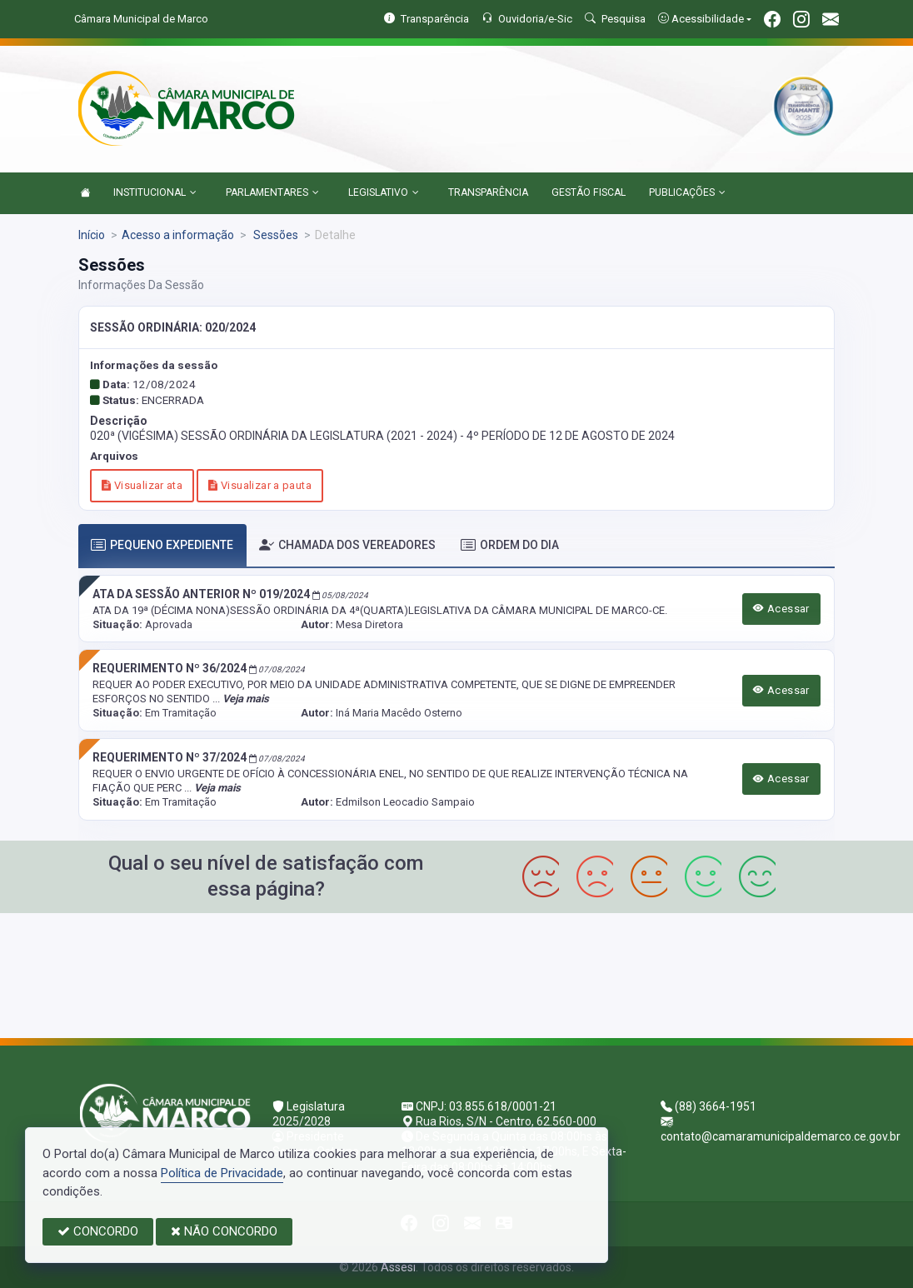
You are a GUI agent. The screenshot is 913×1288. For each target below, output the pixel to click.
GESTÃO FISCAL (588, 192)
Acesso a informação (178, 235)
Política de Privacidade (222, 1173)
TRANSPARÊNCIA (488, 192)
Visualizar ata (142, 485)
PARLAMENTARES (272, 193)
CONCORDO (97, 1231)
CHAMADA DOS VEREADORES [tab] (347, 545)
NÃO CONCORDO (224, 1231)
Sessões (274, 235)
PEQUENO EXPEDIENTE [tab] (162, 545)
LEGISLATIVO (383, 193)
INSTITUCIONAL (155, 193)
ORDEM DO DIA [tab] (510, 545)
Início (91, 235)
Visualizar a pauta (260, 485)
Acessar (781, 608)
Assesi (398, 1267)
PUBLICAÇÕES (687, 193)
